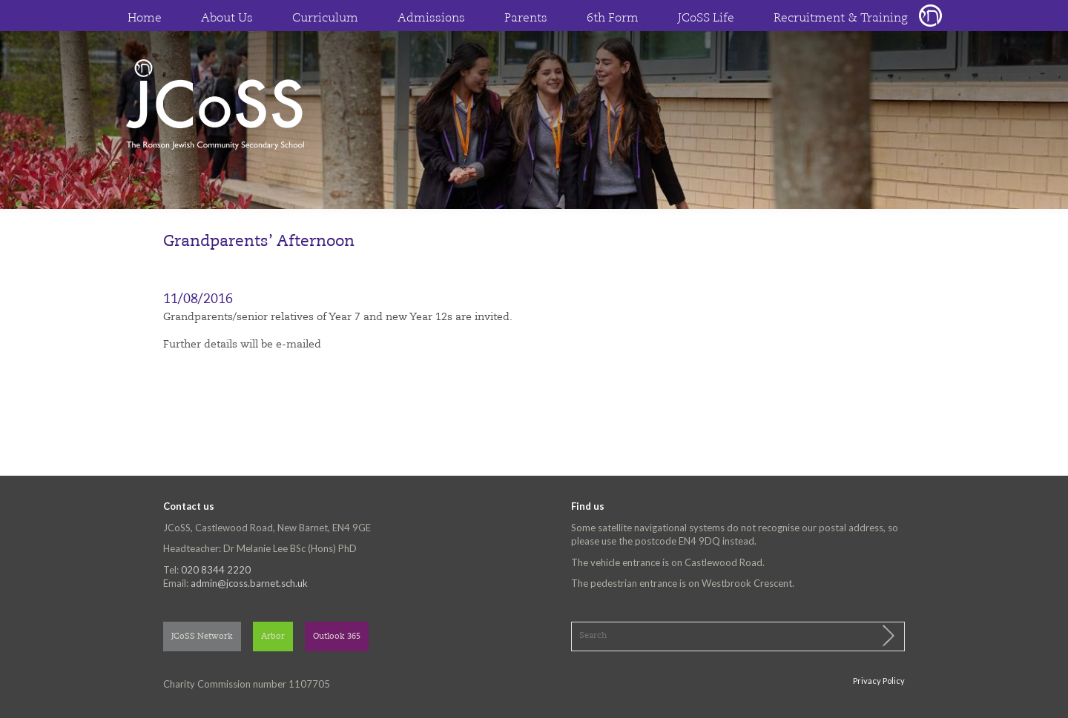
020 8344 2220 (216, 570)
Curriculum (325, 18)
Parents (525, 18)
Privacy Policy (879, 680)
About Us (227, 18)
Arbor (273, 637)
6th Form (613, 18)
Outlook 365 (336, 637)
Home (145, 18)
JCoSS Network (202, 637)
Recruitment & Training (841, 18)
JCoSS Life (706, 18)
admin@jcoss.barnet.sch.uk (249, 583)
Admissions (431, 18)
